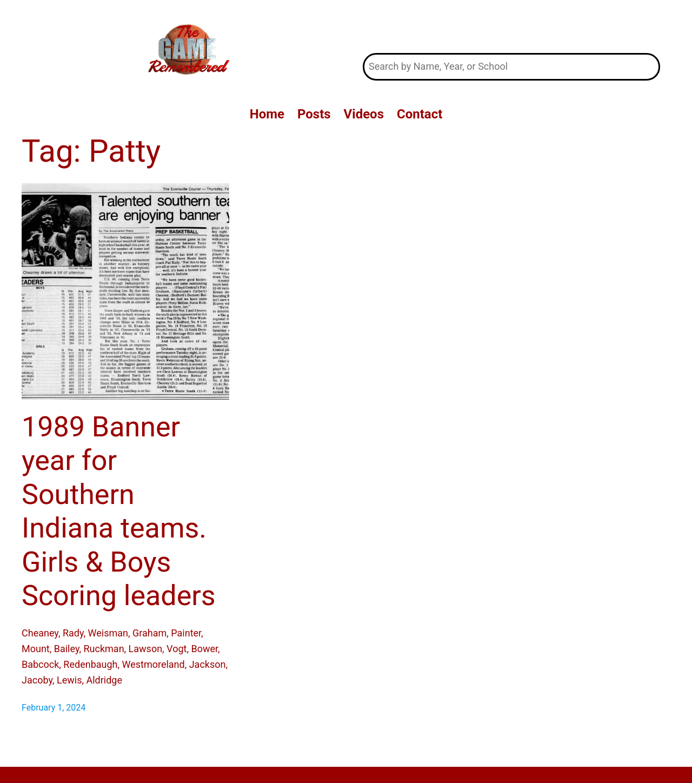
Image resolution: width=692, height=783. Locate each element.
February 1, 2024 (53, 707)
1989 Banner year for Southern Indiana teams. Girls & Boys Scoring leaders (119, 511)
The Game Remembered (511, 26)
